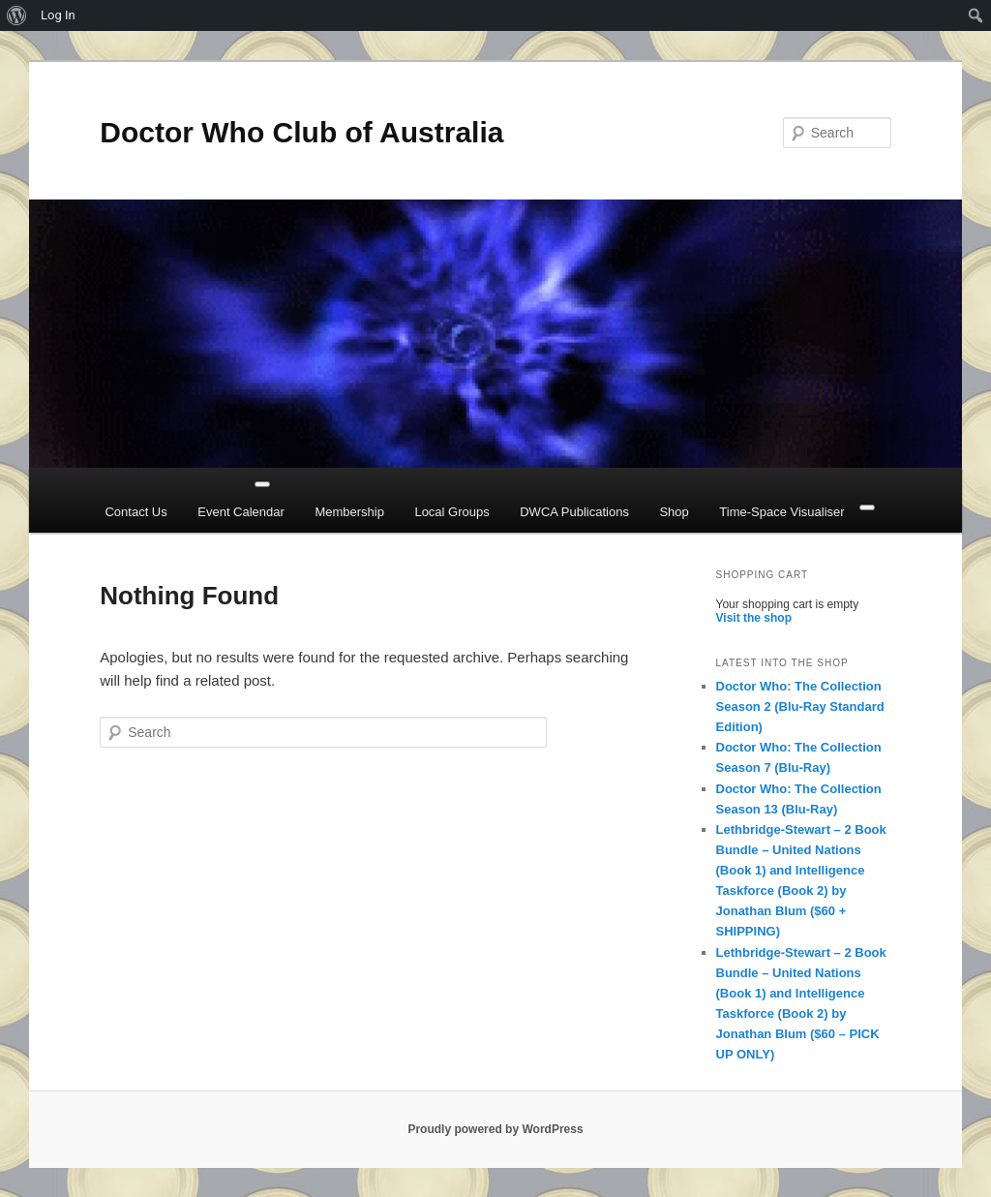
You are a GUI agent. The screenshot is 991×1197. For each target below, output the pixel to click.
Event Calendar (241, 512)
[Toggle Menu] (262, 484)
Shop (673, 512)
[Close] (867, 507)
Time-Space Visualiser (781, 512)
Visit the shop (754, 618)
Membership (349, 512)
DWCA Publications (574, 512)
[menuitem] (17, 15)
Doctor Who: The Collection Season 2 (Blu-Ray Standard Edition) (800, 706)
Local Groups (451, 512)
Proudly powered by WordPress (495, 1129)
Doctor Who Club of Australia (301, 132)
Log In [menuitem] (58, 15)
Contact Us (135, 512)
